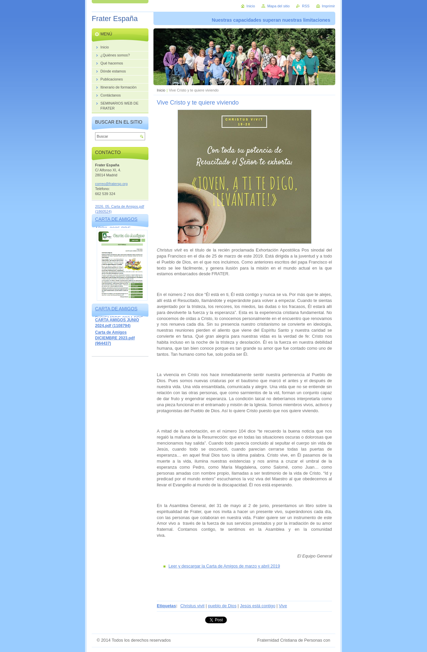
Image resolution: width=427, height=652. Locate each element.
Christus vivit (192, 605)
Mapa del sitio (278, 6)
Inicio (161, 90)
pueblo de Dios (222, 605)
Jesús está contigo (257, 605)
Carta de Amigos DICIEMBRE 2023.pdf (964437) (115, 338)
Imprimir (328, 6)
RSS (305, 6)
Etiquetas (166, 605)
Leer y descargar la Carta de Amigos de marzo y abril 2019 (224, 565)
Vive (283, 605)
